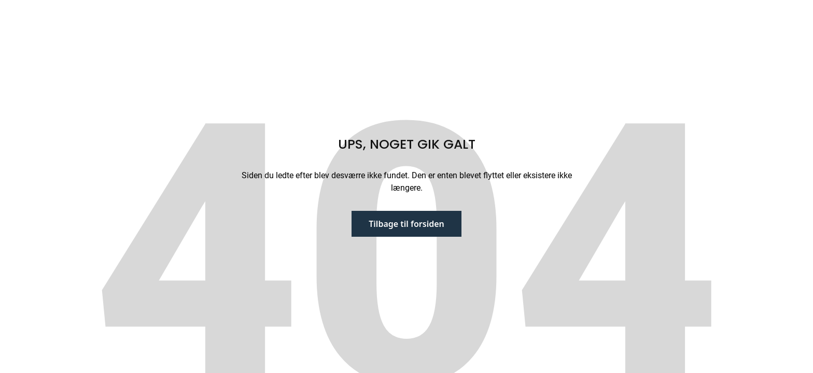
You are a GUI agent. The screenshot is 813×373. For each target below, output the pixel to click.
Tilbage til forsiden (406, 223)
